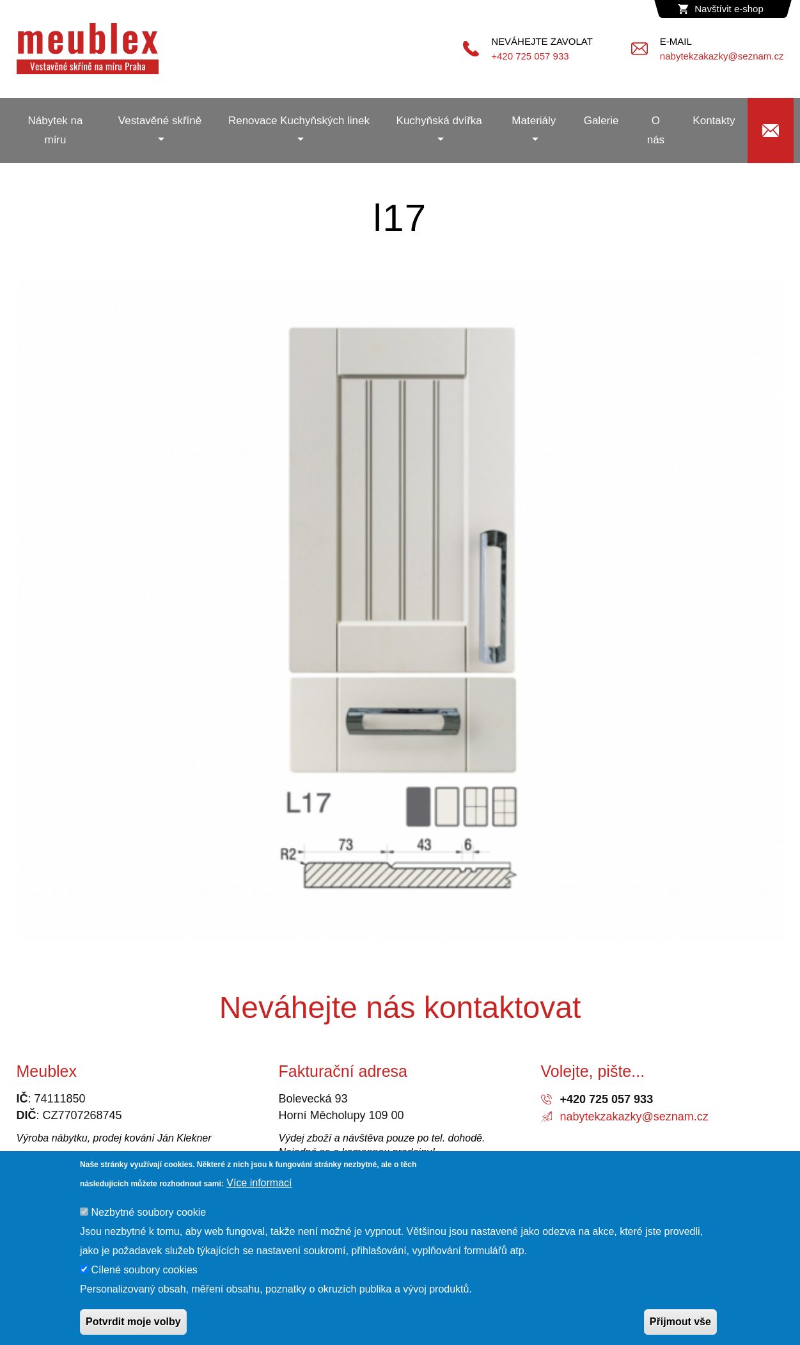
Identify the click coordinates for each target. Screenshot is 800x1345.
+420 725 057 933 (607, 1099)
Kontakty (714, 121)
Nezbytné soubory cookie (149, 1212)
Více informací (259, 1182)
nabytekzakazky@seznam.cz (634, 1116)
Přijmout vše (680, 1321)
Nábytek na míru (54, 130)
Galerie (601, 121)
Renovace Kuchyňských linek (299, 121)
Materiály (534, 121)
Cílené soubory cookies (144, 1269)
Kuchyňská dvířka (439, 121)
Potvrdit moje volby (133, 1321)
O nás (655, 130)
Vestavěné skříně (159, 121)
